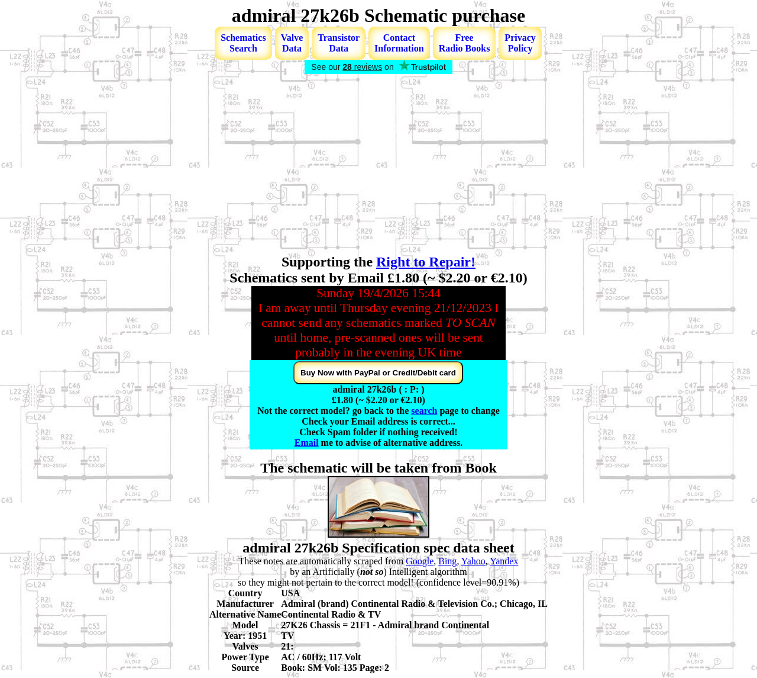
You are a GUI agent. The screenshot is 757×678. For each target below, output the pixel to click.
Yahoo (473, 561)
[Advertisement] (378, 165)
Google (420, 561)
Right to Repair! (425, 261)
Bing (447, 561)
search (424, 411)
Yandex (504, 561)
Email (307, 443)
